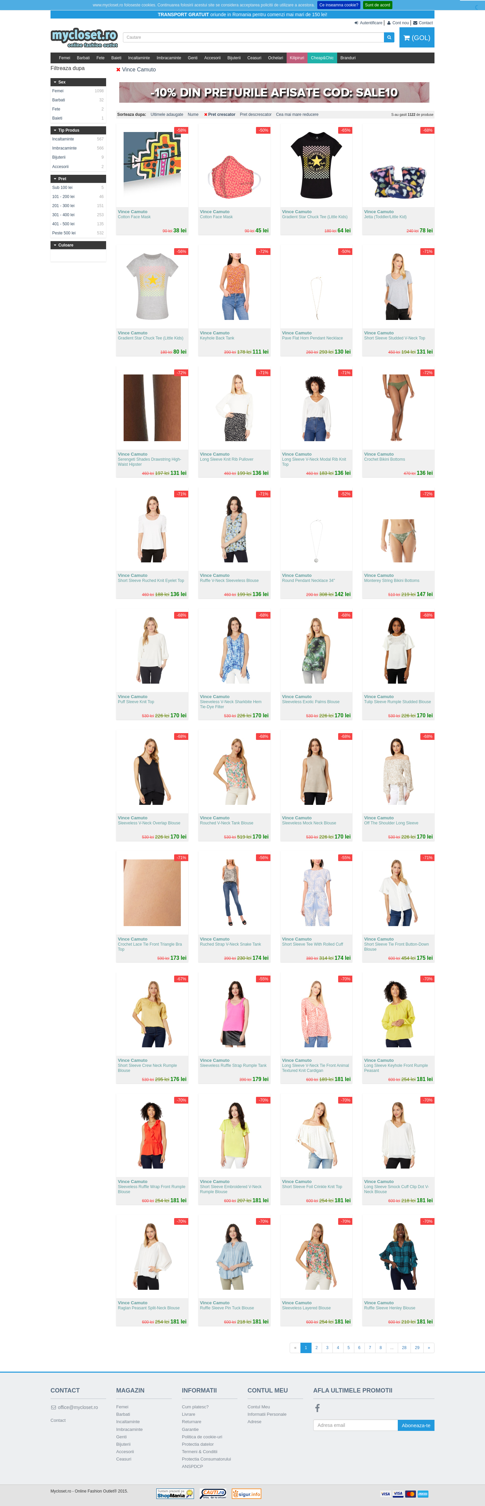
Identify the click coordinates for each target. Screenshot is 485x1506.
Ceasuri (254, 58)
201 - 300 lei (78, 205)
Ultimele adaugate (167, 114)
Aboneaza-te (416, 1425)
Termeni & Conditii (200, 1451)
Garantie (190, 1429)
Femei (64, 58)
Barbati (83, 58)
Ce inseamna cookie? (338, 5)
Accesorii (212, 58)
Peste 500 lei (78, 233)
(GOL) (416, 37)
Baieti (116, 58)
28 (404, 1347)
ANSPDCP (192, 1466)
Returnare (191, 1421)
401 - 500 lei (78, 224)
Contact (58, 1420)
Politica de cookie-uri (202, 1436)
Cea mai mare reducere (297, 114)
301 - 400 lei (78, 215)
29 (417, 1347)
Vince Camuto (136, 69)
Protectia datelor (198, 1444)
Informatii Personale (267, 1414)
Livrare (188, 1414)
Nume (193, 114)
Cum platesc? (195, 1406)
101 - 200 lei (78, 196)
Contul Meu (259, 1406)
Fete (100, 58)
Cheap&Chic (322, 58)
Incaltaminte (139, 58)
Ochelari (275, 58)
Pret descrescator (255, 114)
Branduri (348, 58)
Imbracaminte (169, 58)
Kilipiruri (297, 58)
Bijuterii (233, 58)
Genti (193, 58)
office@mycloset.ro (74, 1407)
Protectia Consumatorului (206, 1459)
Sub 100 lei (78, 187)
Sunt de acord (377, 5)
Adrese (254, 1421)
